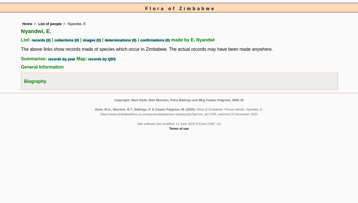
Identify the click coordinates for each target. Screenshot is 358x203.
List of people (50, 24)
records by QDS (101, 59)
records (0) (41, 40)
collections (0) (66, 40)
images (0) (92, 40)
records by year (61, 59)
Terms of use (179, 128)
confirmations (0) (155, 40)
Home (27, 24)
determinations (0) (121, 40)
